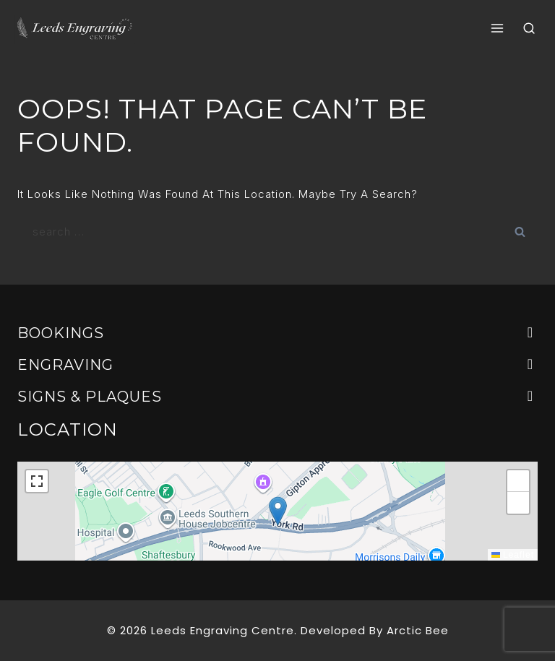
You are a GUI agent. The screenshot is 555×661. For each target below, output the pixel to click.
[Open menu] (497, 29)
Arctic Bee (418, 630)
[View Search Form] (529, 28)
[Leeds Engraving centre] (74, 29)
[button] (278, 511)
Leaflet (512, 555)
